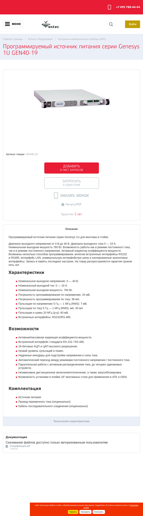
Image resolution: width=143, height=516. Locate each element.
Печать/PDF (71, 204)
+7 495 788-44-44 (128, 7)
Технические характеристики (71, 421)
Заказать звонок (109, 7)
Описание (71, 228)
